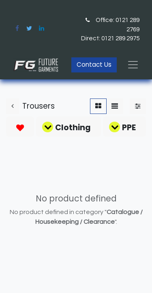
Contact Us (94, 64)
